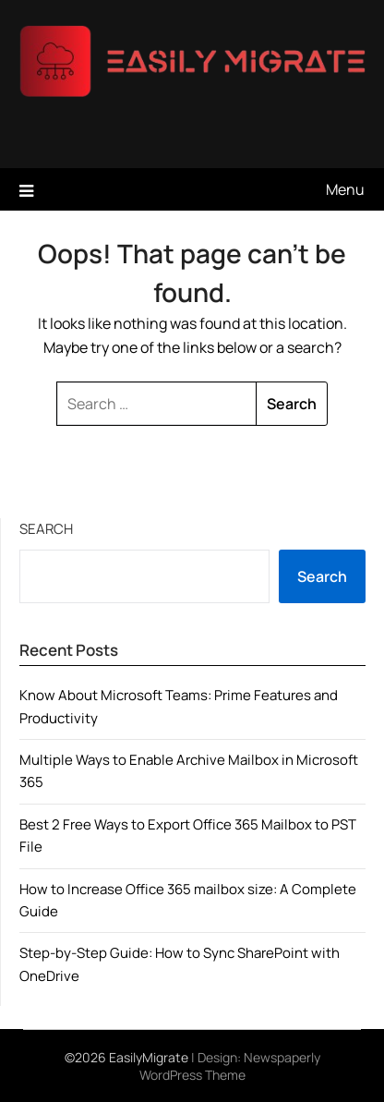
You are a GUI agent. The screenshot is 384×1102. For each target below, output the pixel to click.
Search (46, 529)
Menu (345, 189)
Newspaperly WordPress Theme (229, 1066)
